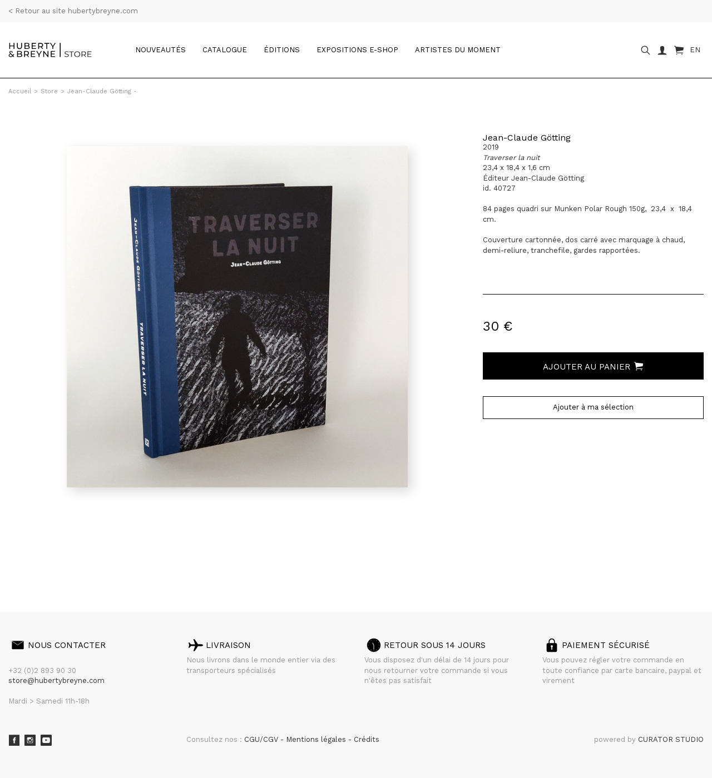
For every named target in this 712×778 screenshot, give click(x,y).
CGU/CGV (262, 739)
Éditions (282, 50)
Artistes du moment (458, 50)
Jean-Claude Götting (527, 137)
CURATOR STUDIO (671, 739)
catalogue (224, 50)
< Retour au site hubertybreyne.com (73, 11)
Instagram (30, 740)
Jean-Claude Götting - (102, 91)
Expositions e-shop (357, 50)
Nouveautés (160, 50)
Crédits (366, 739)
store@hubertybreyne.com (56, 680)
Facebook (13, 740)
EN (695, 50)
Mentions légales (317, 739)
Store (49, 91)
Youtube (46, 740)
